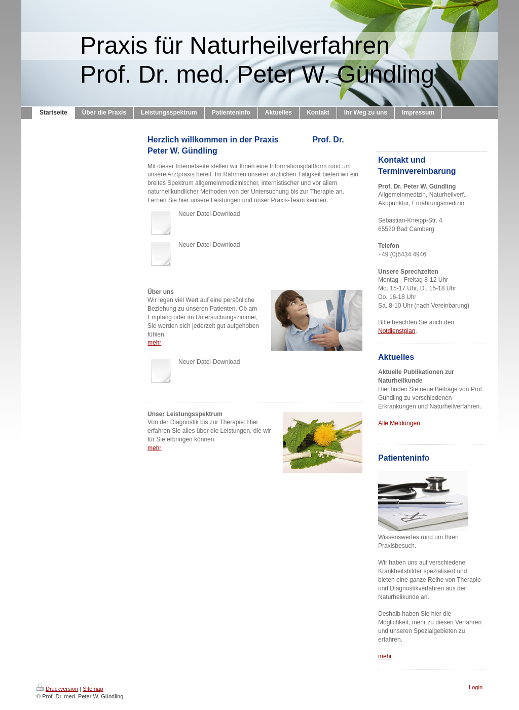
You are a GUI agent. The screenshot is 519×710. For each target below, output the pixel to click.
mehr (154, 342)
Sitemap (93, 689)
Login (476, 687)
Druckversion (57, 689)
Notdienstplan (396, 330)
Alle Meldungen (399, 423)
